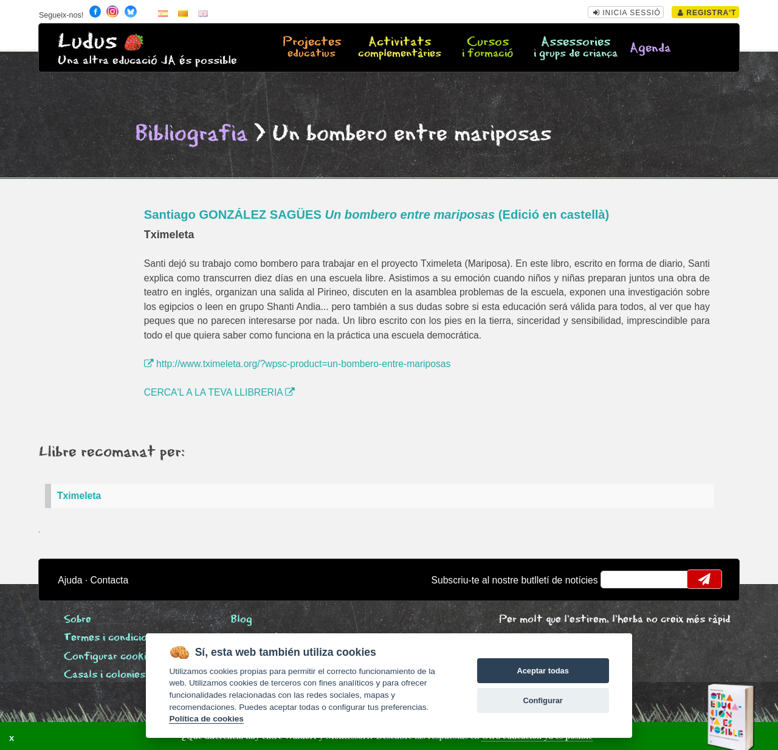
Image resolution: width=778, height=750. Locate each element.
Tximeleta (79, 495)
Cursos (487, 48)
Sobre (77, 620)
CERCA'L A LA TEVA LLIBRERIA (219, 392)
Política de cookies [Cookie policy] (206, 718)
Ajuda (70, 580)
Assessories (576, 48)
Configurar (542, 700)
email (618, 579)
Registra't (707, 13)
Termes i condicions (111, 638)
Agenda (650, 48)
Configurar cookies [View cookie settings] (110, 657)
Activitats (399, 48)
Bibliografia (191, 134)
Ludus (87, 42)
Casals (104, 675)
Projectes (311, 48)
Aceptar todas (542, 670)
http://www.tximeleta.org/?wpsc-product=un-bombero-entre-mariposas (297, 364)
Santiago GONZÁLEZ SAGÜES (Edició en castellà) (377, 214)
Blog (241, 620)
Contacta (109, 580)
